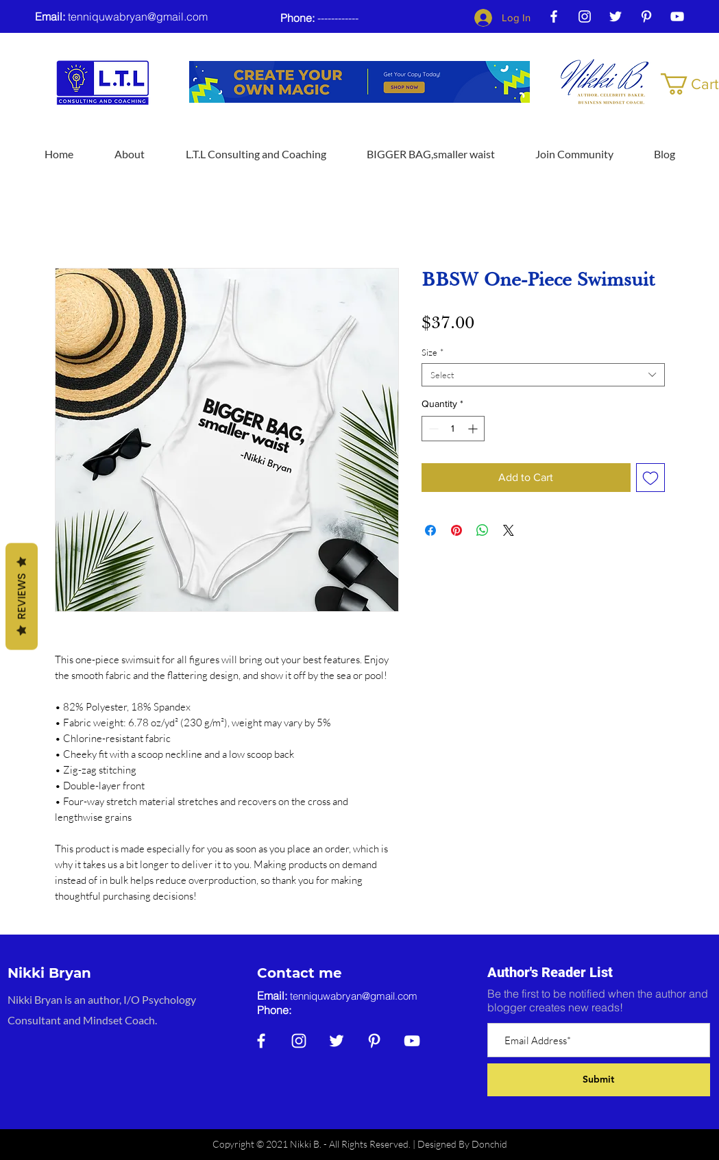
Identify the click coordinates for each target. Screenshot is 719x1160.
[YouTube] (677, 16)
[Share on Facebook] (430, 530)
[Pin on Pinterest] (456, 530)
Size (432, 352)
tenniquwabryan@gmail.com (138, 16)
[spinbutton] (453, 429)
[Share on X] (508, 530)
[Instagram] (584, 16)
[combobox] (543, 374)
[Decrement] (432, 429)
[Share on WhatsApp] (482, 530)
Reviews (21, 596)
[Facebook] (554, 16)
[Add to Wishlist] (650, 477)
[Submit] (598, 1079)
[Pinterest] (646, 16)
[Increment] (474, 429)
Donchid (489, 1144)
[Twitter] (615, 16)
